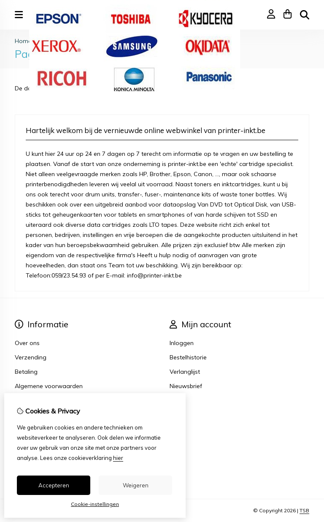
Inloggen (182, 343)
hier (118, 457)
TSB (304, 510)
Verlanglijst (185, 371)
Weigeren (135, 485)
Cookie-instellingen (95, 504)
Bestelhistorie (188, 357)
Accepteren (53, 485)
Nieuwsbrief (186, 386)
